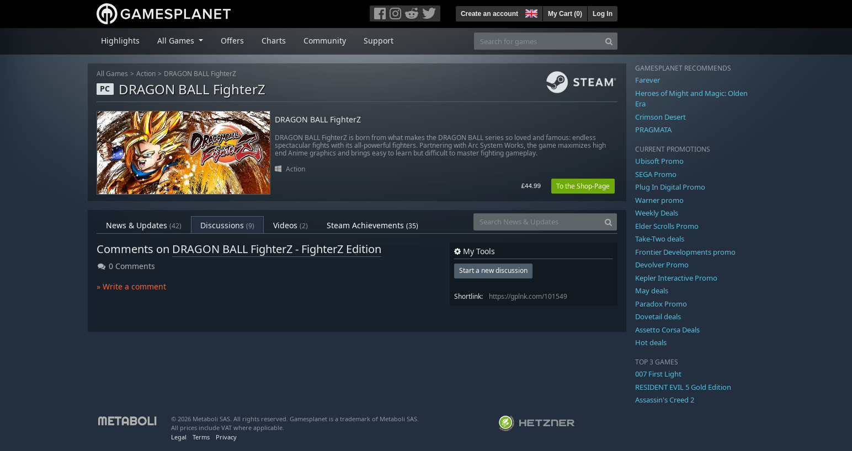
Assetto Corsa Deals (667, 330)
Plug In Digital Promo (670, 187)
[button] (530, 12)
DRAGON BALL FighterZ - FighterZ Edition (276, 248)
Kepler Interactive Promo (676, 278)
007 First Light (658, 374)
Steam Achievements (372, 225)
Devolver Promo (662, 265)
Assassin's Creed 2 (664, 400)
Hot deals (651, 342)
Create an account (489, 14)
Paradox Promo (661, 304)
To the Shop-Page (583, 186)
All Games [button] (176, 40)
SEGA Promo (656, 174)
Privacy (226, 437)
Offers (232, 40)
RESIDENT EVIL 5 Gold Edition (683, 387)
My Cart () (565, 14)
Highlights (120, 40)
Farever (647, 80)
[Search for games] (537, 41)
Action (146, 73)
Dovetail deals (658, 316)
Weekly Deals (656, 213)
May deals (651, 291)
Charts (274, 40)
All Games (112, 73)
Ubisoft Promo (659, 161)
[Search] (608, 41)
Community (324, 40)
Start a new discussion (493, 270)
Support (378, 40)
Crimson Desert (660, 117)
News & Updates (144, 225)
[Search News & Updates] (536, 221)
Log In (603, 14)
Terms (201, 437)
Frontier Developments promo (685, 252)
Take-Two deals (659, 239)
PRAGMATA (653, 130)
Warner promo (659, 200)
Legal (179, 437)
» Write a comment (131, 286)
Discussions (227, 225)
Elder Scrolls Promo (667, 226)
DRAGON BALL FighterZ (200, 73)
